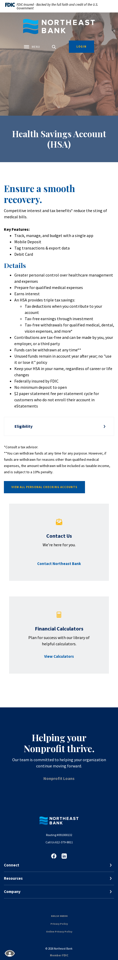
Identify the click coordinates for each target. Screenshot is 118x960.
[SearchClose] (54, 47)
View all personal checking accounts (44, 487)
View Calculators (59, 656)
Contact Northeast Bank (59, 563)
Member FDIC (59, 955)
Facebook (53, 856)
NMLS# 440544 (59, 916)
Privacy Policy (59, 923)
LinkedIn (64, 856)
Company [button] (12, 891)
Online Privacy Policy (59, 931)
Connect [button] (11, 865)
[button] (59, 426)
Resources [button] (13, 878)
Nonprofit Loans (59, 778)
